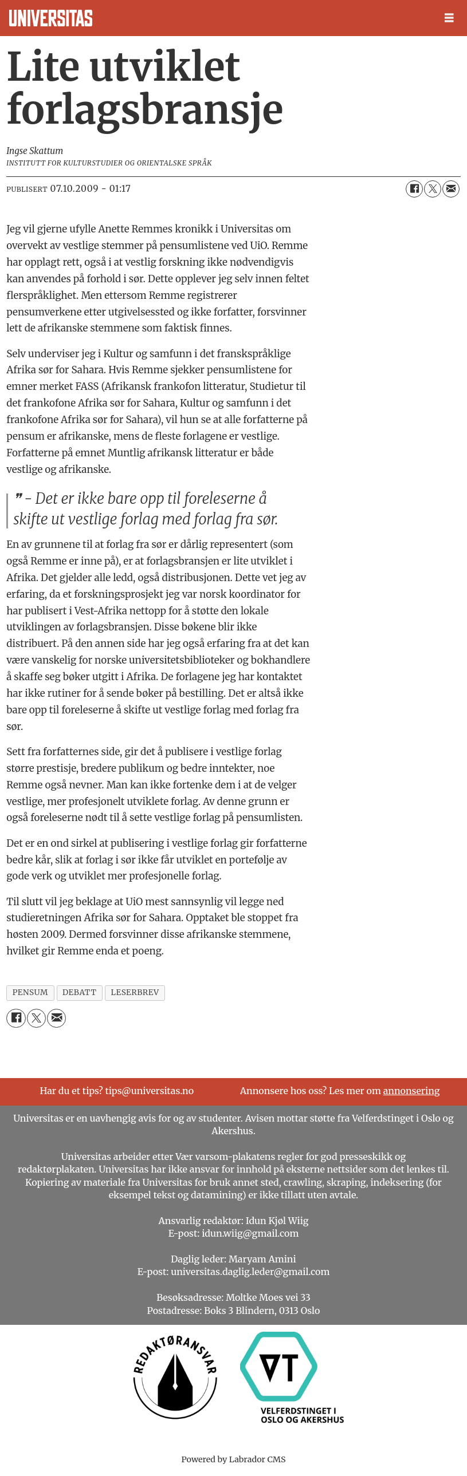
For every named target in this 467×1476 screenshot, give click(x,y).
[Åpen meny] (449, 18)
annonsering (411, 1090)
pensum (30, 992)
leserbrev (135, 992)
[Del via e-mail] (451, 189)
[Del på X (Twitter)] (432, 189)
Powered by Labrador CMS (234, 1459)
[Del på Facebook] (414, 189)
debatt (79, 992)
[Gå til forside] (50, 18)
